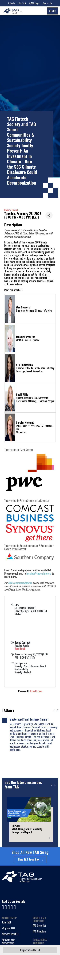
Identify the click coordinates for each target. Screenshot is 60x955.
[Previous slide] (51, 784)
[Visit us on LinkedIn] (6, 906)
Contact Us (47, 3)
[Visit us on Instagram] (15, 906)
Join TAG (22, 3)
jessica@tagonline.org (38, 573)
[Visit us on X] (12, 906)
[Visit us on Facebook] (3, 906)
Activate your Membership (8, 941)
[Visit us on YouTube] (9, 906)
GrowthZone (36, 691)
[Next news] (57, 710)
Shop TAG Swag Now (28, 859)
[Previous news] (54, 710)
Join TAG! (6, 922)
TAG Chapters (39, 931)
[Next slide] (55, 784)
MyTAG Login (34, 3)
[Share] (49, 215)
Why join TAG (8, 928)
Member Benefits (10, 934)
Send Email (20, 649)
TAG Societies (39, 925)
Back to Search (11, 210)
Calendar (12, 3)
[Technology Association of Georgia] (13, 11)
